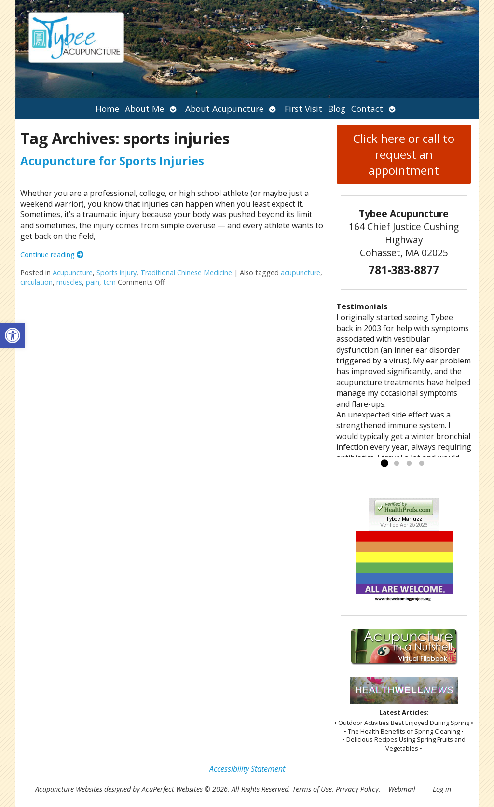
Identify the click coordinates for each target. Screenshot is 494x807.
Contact (367, 108)
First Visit (303, 108)
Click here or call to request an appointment (403, 154)
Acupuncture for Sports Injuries (112, 160)
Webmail (401, 788)
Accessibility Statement (247, 769)
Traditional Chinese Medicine (186, 272)
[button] (12, 335)
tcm (109, 282)
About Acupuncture (224, 108)
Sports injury (116, 272)
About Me (144, 108)
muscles (69, 282)
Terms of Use (312, 788)
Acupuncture (73, 272)
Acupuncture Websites (68, 788)
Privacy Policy (357, 788)
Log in (442, 788)
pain (92, 282)
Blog (336, 108)
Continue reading (51, 254)
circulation (36, 282)
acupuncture (300, 272)
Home (107, 108)
